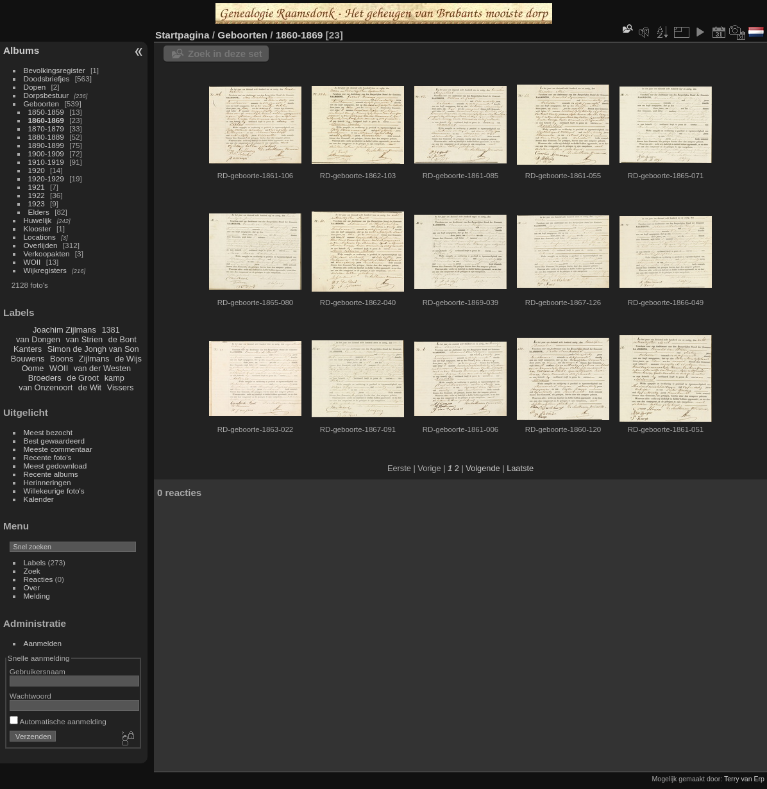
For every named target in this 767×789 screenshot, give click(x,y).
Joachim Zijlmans (64, 330)
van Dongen (38, 339)
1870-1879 (46, 128)
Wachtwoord (30, 696)
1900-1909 (46, 153)
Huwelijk (38, 220)
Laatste (520, 468)
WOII (32, 262)
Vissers (120, 387)
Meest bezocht (48, 432)
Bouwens (28, 358)
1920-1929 (46, 178)
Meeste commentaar (58, 449)
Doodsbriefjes (47, 78)
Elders (38, 212)
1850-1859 (46, 112)
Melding (37, 596)
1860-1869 (46, 120)
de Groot (83, 378)
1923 (36, 203)
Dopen (35, 87)
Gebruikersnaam (37, 671)
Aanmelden (43, 643)
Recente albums (51, 474)
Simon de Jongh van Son (93, 349)
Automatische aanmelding (58, 721)
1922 (36, 195)
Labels (35, 562)
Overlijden (41, 245)
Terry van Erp (744, 779)
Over (32, 587)
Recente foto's (48, 457)
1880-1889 (46, 137)
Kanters (27, 349)
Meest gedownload (55, 465)
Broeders (45, 378)
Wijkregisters (45, 270)
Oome (33, 368)
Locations (40, 237)
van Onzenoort (45, 387)
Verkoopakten (47, 253)
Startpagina (182, 34)
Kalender (39, 499)
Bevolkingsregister (54, 70)
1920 (36, 170)
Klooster (37, 228)
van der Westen (102, 368)
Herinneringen (47, 482)
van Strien (84, 339)
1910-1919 (46, 162)
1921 (36, 187)
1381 (110, 330)
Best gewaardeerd (54, 440)
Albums (21, 50)
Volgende (483, 468)
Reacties (38, 579)
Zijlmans (94, 358)
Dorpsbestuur (46, 95)
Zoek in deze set (225, 53)
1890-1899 (46, 145)
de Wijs (128, 358)
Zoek (32, 571)
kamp (114, 378)
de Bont (122, 339)
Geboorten (42, 103)
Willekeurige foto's (54, 490)
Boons (61, 358)
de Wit (89, 387)
